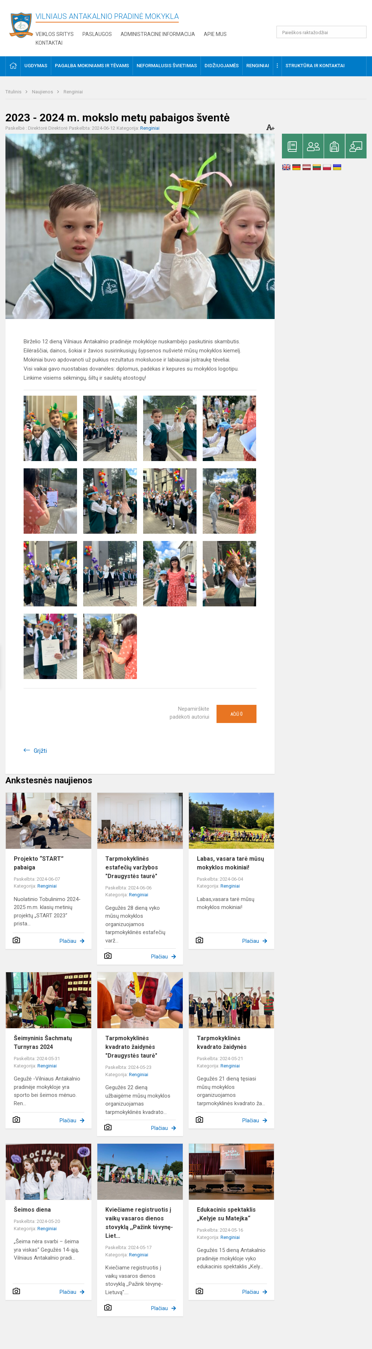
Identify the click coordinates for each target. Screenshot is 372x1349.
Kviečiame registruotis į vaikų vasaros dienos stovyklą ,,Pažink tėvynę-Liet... (139, 1222)
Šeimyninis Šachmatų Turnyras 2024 (43, 1042)
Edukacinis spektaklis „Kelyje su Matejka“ (226, 1214)
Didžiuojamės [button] (222, 65)
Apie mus (215, 34)
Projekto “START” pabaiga (39, 863)
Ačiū (236, 714)
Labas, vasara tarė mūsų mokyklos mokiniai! (230, 863)
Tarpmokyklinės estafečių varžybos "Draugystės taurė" (131, 867)
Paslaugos (97, 34)
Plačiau (68, 941)
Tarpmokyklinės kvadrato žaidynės (222, 1042)
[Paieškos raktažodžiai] (321, 32)
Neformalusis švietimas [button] (167, 65)
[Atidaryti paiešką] (358, 32)
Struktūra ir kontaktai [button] (315, 65)
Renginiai (73, 91)
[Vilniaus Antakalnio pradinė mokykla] (23, 24)
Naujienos (43, 91)
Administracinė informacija (158, 34)
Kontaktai (49, 43)
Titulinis (14, 91)
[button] (317, 15)
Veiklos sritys (55, 34)
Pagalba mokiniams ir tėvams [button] (92, 65)
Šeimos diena (32, 1209)
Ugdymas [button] (35, 65)
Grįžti (40, 750)
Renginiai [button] (257, 65)
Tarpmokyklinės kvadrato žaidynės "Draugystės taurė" (131, 1047)
